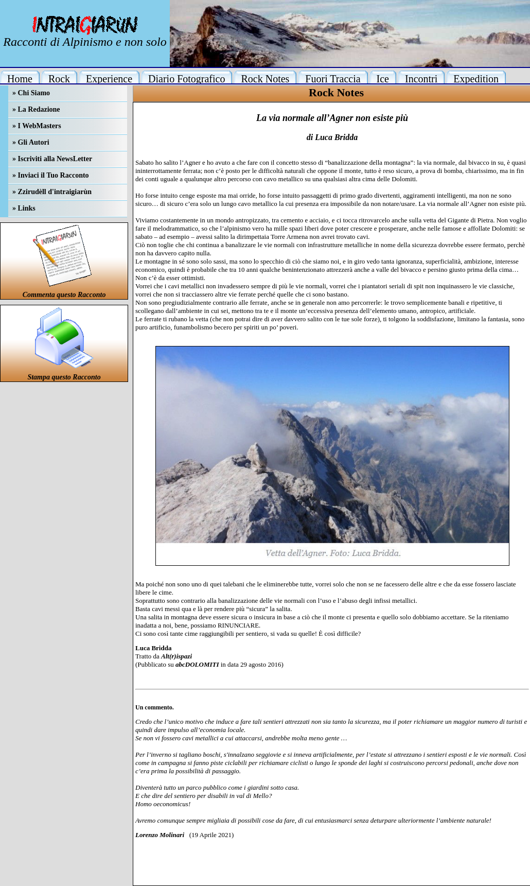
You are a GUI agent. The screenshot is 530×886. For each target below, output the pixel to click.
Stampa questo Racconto (63, 377)
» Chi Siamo (31, 93)
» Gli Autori (30, 142)
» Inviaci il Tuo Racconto (50, 175)
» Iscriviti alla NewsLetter (52, 159)
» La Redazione (36, 109)
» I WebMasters (36, 126)
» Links (24, 208)
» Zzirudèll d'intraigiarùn (52, 192)
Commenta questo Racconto (64, 295)
